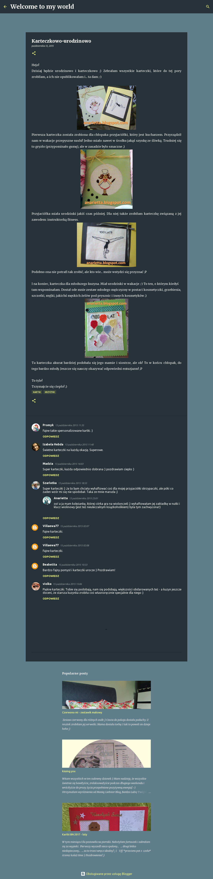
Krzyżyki (50, 392)
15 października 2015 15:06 (67, 584)
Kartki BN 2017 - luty (74, 834)
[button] (34, 53)
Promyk (48, 425)
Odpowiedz (51, 436)
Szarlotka (50, 483)
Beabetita (50, 564)
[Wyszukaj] (79, 6)
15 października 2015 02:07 (74, 526)
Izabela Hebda (53, 444)
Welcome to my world (42, 6)
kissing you (68, 771)
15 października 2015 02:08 (74, 545)
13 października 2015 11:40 (79, 444)
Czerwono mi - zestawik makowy (82, 712)
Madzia (48, 463)
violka (47, 583)
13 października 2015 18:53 (72, 483)
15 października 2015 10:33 (72, 564)
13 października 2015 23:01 (83, 498)
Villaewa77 (51, 526)
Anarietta (61, 498)
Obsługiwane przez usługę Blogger (106, 873)
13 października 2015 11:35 (69, 425)
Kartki (37, 392)
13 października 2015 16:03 (69, 463)
